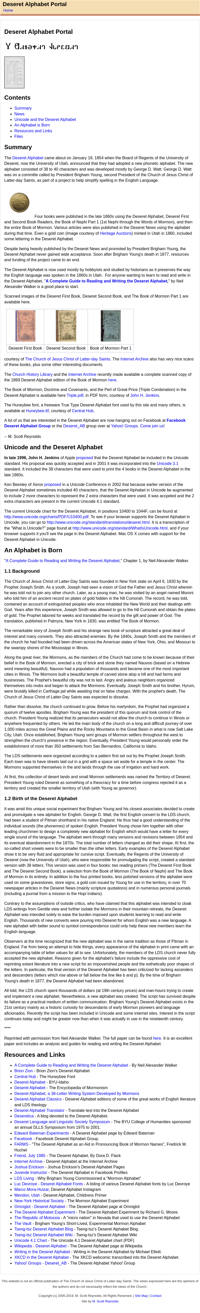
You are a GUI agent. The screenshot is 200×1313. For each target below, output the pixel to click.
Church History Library (32, 374)
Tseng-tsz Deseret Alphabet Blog (43, 1229)
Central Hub (82, 411)
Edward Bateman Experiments (41, 1133)
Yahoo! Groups (124, 426)
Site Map (141, 1296)
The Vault (23, 1223)
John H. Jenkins (144, 395)
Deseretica (24, 1116)
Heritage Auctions (116, 233)
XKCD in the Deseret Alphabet (41, 1257)
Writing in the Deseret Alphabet (42, 1252)
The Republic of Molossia (37, 1218)
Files (18, 136)
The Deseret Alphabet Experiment (45, 1212)
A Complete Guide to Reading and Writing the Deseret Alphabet (106, 281)
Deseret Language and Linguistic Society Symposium (62, 1122)
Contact (155, 1296)
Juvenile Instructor (30, 1172)
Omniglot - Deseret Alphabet (39, 1206)
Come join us (152, 426)
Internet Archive (134, 359)
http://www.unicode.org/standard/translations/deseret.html (98, 522)
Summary (23, 108)
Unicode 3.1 (167, 463)
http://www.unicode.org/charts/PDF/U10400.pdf (46, 517)
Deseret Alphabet (27, 158)
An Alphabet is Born (32, 125)
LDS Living (24, 1178)
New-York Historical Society (39, 1201)
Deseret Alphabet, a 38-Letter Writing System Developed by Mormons (76, 1093)
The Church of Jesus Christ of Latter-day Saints (67, 359)
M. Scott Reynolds (105, 1301)
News (19, 114)
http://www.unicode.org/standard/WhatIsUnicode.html (119, 528)
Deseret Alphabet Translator (39, 1110)
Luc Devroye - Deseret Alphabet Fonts (48, 1184)
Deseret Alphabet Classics (38, 1099)
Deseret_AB (74, 426)
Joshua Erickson (29, 1167)
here (112, 380)
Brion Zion (23, 1071)
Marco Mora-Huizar (31, 1189)
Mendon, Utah (27, 1195)
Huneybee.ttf (37, 411)
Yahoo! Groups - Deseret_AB (40, 1263)
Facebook (23, 1139)
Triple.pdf (75, 395)
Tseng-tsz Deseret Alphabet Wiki (44, 1235)
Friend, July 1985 (29, 1155)
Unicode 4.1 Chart (30, 1240)
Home (8, 10)
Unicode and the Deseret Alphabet (45, 119)
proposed (84, 458)
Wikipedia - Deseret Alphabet (41, 1246)
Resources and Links (33, 131)
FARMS (21, 1144)
